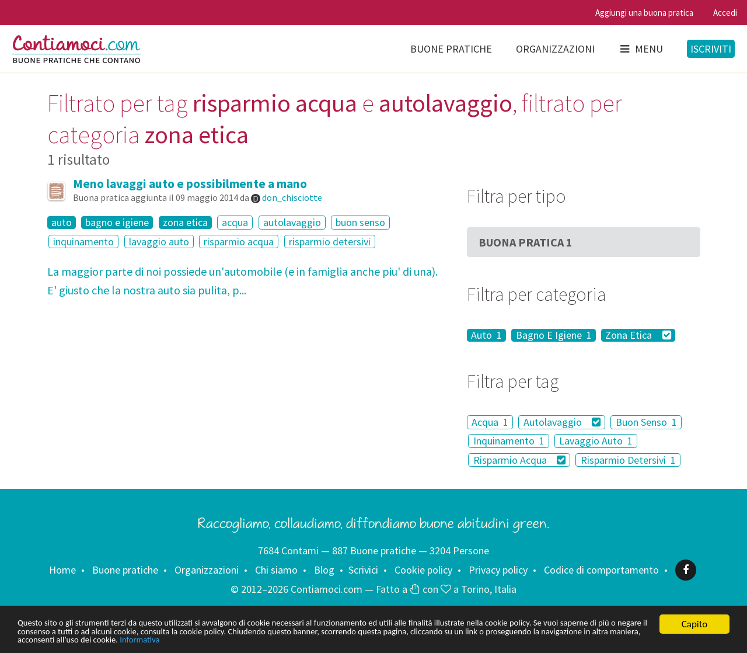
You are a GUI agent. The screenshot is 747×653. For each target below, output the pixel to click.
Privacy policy (498, 569)
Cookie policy (423, 569)
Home (62, 569)
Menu (641, 48)
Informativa (366, 640)
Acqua (490, 422)
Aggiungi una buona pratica (644, 12)
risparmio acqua (239, 241)
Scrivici (363, 569)
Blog (324, 569)
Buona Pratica (526, 242)
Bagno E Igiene (554, 335)
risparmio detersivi (330, 241)
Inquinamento (508, 440)
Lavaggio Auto (596, 440)
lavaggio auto (159, 241)
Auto (486, 335)
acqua (235, 222)
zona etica (185, 222)
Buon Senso (646, 422)
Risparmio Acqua (519, 460)
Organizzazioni (555, 48)
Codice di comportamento (601, 569)
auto (61, 222)
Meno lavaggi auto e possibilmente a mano (190, 184)
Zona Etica (638, 335)
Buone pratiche (451, 48)
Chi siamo (276, 569)
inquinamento (83, 241)
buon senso (360, 222)
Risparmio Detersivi (628, 460)
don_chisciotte (292, 197)
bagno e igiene (117, 222)
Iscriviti (710, 48)
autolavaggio (292, 222)
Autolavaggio (562, 422)
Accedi (725, 12)
